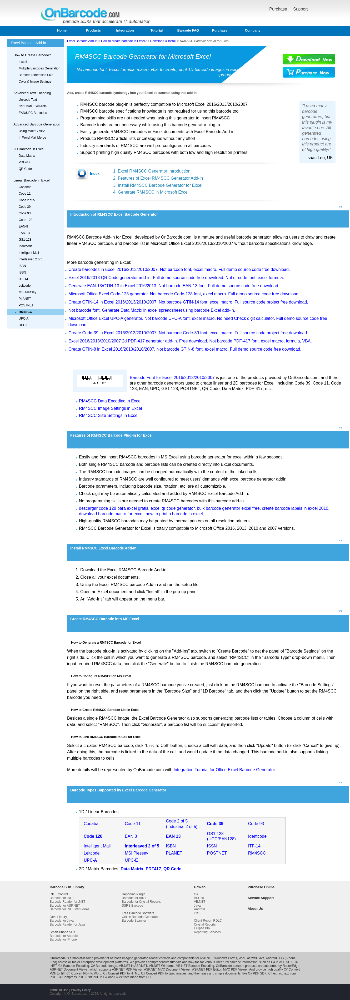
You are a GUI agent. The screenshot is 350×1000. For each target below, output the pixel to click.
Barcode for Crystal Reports (141, 901)
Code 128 (25, 220)
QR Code (25, 169)
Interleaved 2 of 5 (31, 259)
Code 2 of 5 (27, 200)
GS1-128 (25, 239)
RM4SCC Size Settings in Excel (108, 415)
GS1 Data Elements (33, 106)
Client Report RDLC (208, 920)
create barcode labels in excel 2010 (295, 508)
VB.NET (199, 901)
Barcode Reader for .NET (67, 901)
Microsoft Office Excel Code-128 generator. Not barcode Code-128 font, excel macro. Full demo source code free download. (183, 294)
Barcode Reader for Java (67, 924)
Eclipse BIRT (203, 928)
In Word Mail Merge (32, 137)
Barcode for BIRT (134, 898)
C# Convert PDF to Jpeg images (164, 973)
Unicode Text (28, 100)
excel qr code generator (172, 508)
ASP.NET (200, 898)
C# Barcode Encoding (73, 966)
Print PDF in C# (96, 977)
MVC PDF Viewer (235, 969)
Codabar (25, 187)
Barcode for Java (62, 920)
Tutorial (157, 30)
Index (95, 173)
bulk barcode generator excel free (228, 508)
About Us (255, 909)
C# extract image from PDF (133, 977)
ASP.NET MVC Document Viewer (167, 969)
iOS (196, 913)
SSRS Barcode (132, 905)
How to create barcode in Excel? (124, 41)
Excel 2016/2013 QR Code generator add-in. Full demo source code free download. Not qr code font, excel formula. (176, 277)
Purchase (278, 9)
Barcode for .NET (62, 898)
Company (252, 30)
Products (93, 30)
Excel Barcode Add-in (28, 43)
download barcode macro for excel (111, 514)
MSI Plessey (27, 292)
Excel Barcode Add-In (82, 41)
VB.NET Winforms (161, 966)
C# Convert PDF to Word (83, 973)
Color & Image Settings (35, 81)
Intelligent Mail (29, 253)
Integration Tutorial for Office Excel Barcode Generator (224, 769)
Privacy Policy (81, 990)
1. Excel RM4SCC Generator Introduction (151, 171)
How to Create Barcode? (32, 55)
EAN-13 (24, 233)
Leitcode (25, 285)
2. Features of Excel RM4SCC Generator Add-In (158, 178)
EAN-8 (23, 226)
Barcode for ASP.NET (65, 905)
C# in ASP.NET (281, 962)
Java (197, 905)
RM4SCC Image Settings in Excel (110, 408)
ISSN (22, 272)
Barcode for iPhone (63, 939)
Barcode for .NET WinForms (69, 909)
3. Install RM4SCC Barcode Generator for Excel (157, 185)
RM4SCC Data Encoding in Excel (110, 401)
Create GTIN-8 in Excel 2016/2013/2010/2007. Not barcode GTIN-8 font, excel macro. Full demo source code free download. (184, 349)
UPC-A (23, 318)
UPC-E (23, 325)
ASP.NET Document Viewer (69, 969)
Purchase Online (261, 887)
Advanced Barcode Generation (36, 124)
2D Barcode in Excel (28, 149)
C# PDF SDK (257, 973)
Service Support (261, 898)
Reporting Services (207, 932)
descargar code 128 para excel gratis (113, 508)
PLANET (25, 299)
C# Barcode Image (104, 966)
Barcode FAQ (188, 30)
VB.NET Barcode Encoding (195, 966)
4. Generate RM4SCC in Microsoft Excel (150, 192)
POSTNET (26, 305)
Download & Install (163, 41)
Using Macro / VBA (32, 131)
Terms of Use (59, 990)
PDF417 (24, 162)
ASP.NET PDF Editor (206, 969)
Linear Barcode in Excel (31, 180)
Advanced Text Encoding (32, 93)
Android (199, 909)
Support (300, 9)
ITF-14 (23, 279)
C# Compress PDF (70, 977)
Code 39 (25, 207)
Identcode (26, 246)
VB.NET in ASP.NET (133, 966)
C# (196, 894)
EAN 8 (131, 836)
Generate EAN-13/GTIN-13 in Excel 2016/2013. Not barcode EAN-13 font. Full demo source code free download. (173, 286)
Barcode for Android (64, 936)
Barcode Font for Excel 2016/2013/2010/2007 (172, 377)
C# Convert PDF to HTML (121, 973)
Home (62, 30)
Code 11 (25, 193)
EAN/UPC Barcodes (33, 113)
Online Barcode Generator (140, 917)
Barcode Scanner (134, 920)
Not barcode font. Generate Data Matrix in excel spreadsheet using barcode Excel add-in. (151, 310)
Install (23, 62)
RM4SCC (257, 853)
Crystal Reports (205, 924)
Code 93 (25, 213)
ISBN (22, 266)
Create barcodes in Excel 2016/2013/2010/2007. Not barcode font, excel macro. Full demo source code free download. (179, 269)
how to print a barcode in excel (174, 514)
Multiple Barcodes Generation (39, 68)
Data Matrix (27, 156)
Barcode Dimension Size (36, 75)
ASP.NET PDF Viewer (127, 969)
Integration (125, 30)
